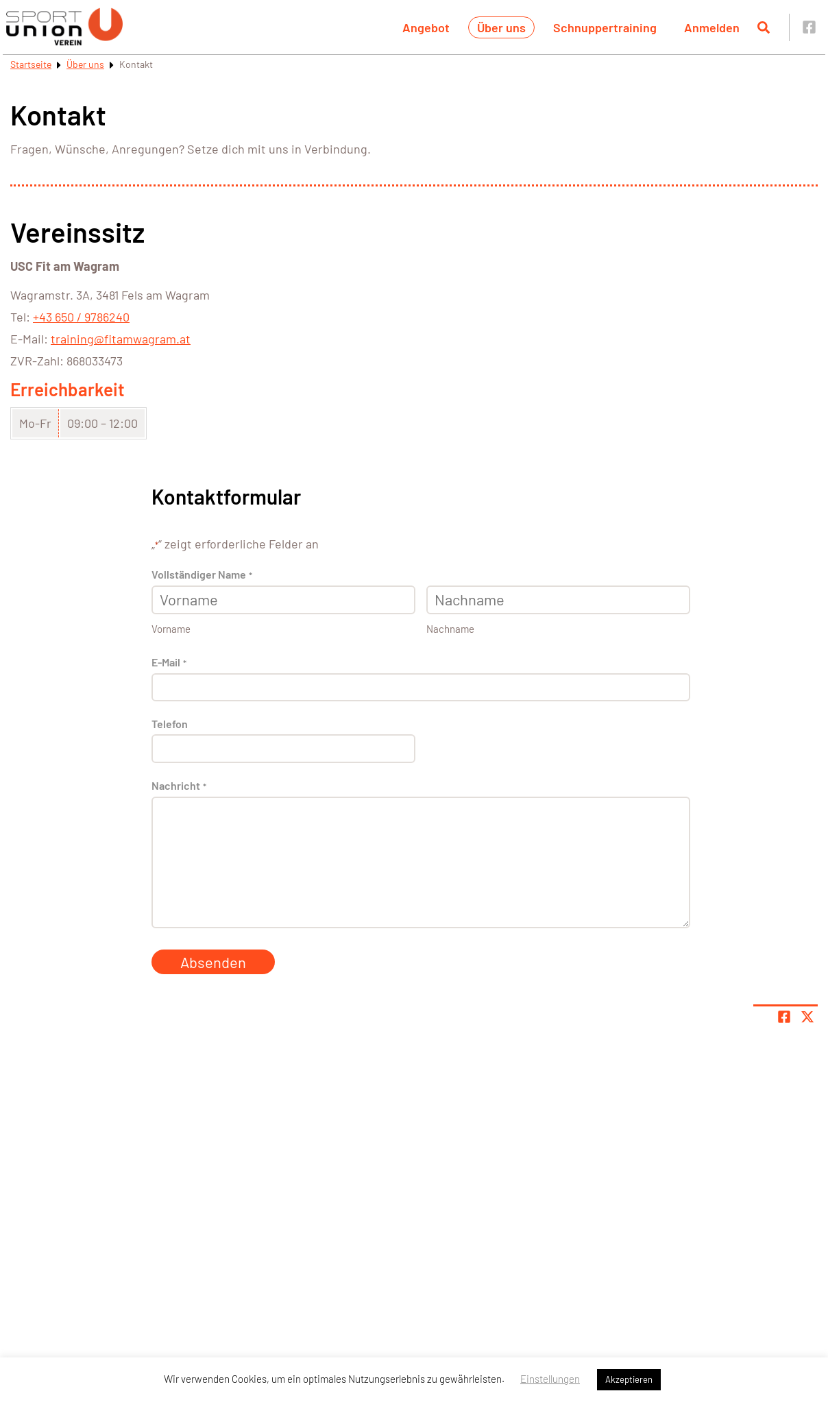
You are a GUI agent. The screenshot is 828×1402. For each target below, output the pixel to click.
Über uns (501, 27)
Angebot (426, 27)
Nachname (450, 629)
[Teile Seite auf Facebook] (784, 1016)
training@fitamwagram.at (121, 338)
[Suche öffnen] (763, 27)
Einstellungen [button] (550, 1379)
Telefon (169, 723)
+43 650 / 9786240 (81, 316)
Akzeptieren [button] (629, 1379)
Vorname (171, 629)
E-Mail (168, 662)
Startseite (30, 64)
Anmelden (712, 27)
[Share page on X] (807, 1016)
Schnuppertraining (605, 27)
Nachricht (178, 786)
